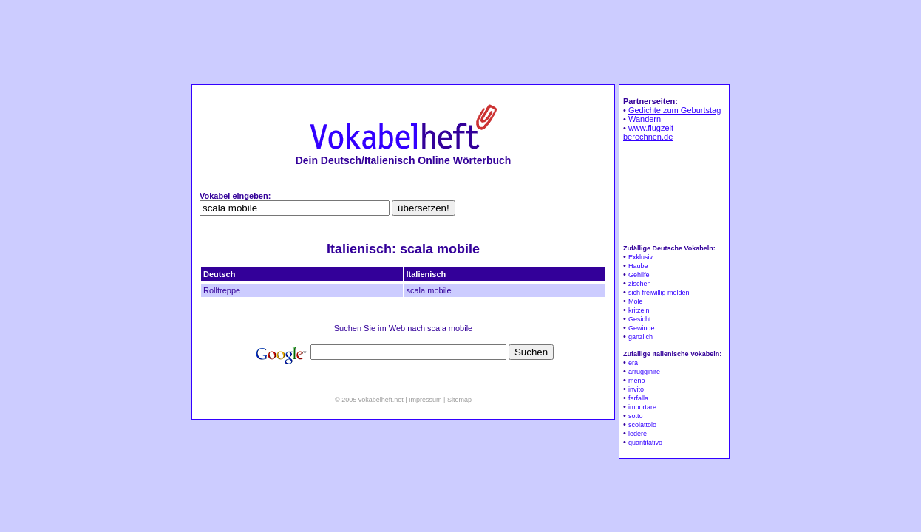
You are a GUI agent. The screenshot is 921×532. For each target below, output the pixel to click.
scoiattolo (642, 425)
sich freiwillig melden (659, 292)
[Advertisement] (460, 41)
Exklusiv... (643, 257)
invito (636, 389)
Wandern (644, 119)
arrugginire (644, 371)
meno (636, 380)
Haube (638, 266)
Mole (635, 301)
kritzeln (639, 310)
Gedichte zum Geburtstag (674, 110)
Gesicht (639, 319)
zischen (639, 283)
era (633, 362)
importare (642, 407)
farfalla (638, 398)
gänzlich (640, 337)
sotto (635, 416)
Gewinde (641, 328)
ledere (637, 433)
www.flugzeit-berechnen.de (649, 132)
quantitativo (645, 442)
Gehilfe (639, 275)
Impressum (425, 399)
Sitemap (459, 399)
